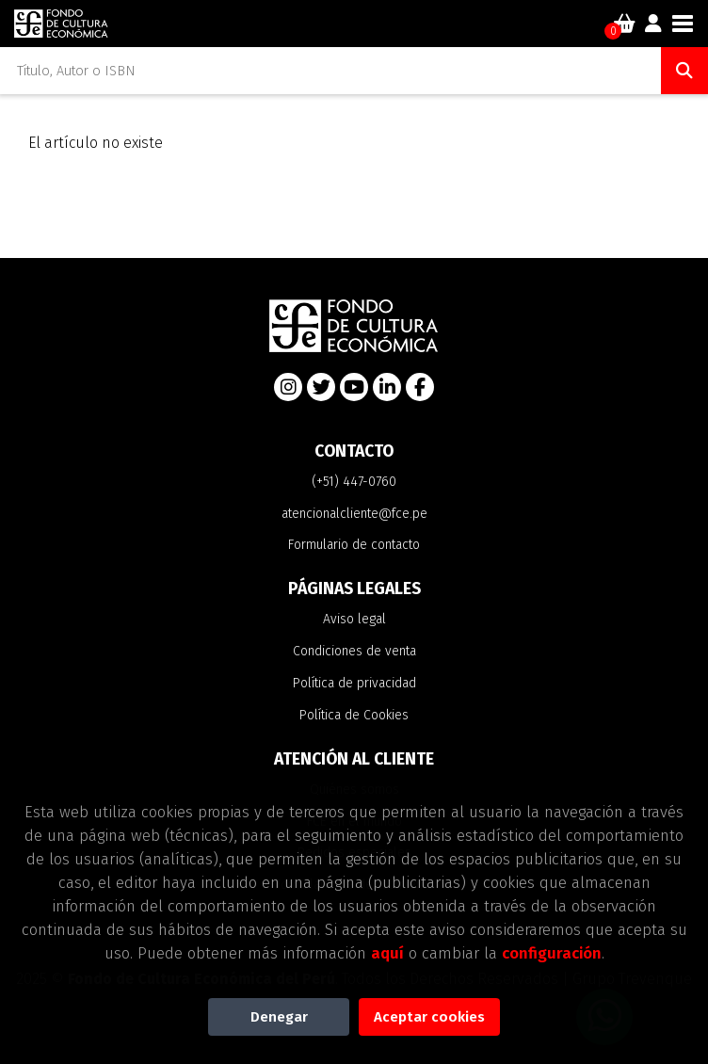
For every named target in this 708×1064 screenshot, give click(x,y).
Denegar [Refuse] (279, 1016)
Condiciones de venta (354, 651)
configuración (552, 952)
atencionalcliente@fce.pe (354, 514)
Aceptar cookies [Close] (429, 1016)
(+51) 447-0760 (354, 482)
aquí (387, 952)
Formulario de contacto (354, 545)
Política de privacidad (354, 683)
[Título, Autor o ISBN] (330, 70)
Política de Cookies (354, 715)
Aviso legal (354, 619)
